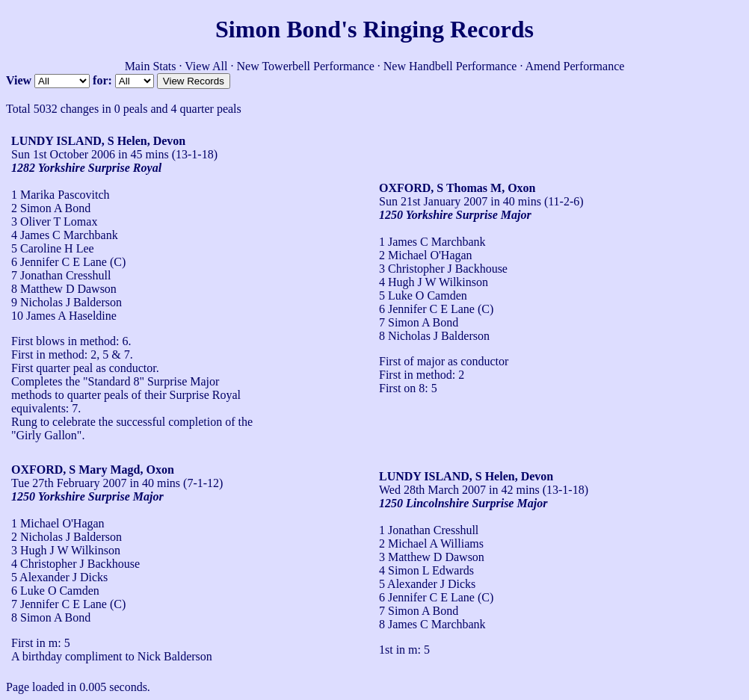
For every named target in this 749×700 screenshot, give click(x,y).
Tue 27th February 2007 (69, 483)
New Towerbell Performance (305, 66)
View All (206, 66)
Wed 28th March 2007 (432, 489)
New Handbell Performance (450, 66)
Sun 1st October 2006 (63, 154)
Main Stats (150, 66)
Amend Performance (575, 66)
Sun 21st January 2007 (433, 201)
